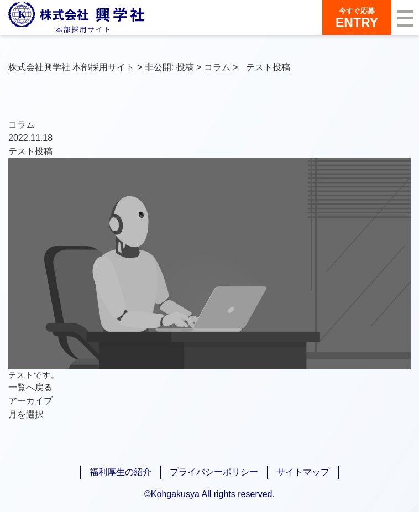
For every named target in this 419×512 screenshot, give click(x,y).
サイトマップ (302, 472)
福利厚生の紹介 (120, 472)
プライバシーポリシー (214, 472)
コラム (21, 124)
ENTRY (357, 18)
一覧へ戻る (30, 387)
